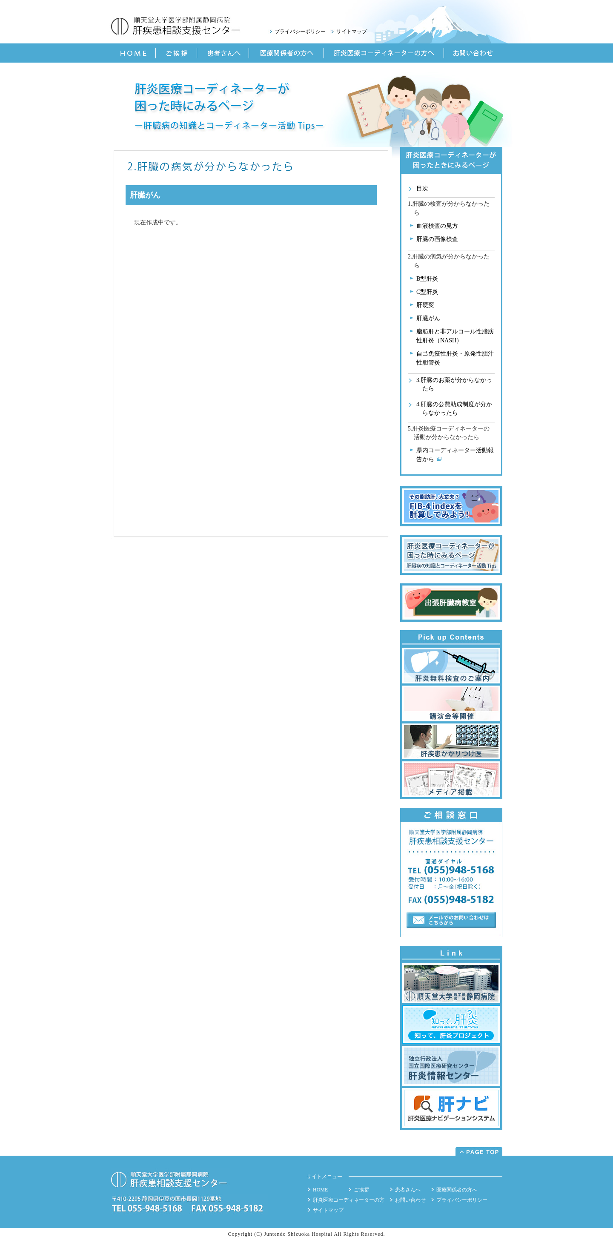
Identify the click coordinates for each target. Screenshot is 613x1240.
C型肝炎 (427, 292)
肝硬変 (425, 305)
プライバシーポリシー (300, 31)
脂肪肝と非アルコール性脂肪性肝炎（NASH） (455, 336)
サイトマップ (351, 31)
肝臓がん (428, 318)
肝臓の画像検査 (437, 239)
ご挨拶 (361, 1190)
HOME (320, 1190)
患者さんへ (408, 1190)
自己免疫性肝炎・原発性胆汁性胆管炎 (455, 358)
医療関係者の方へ (456, 1190)
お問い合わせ (410, 1200)
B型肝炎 (427, 279)
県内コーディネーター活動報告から (455, 454)
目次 (422, 188)
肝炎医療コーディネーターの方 (348, 1200)
